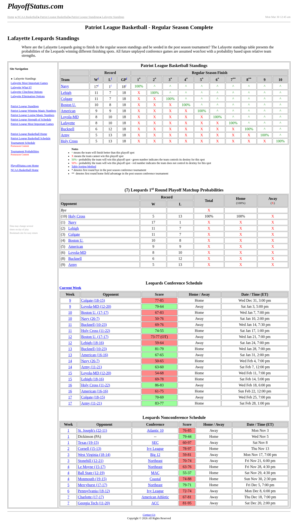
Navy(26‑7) (90, 319)
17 (70, 397)
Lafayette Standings (111, 17)
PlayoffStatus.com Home (25, 165)
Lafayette (68, 123)
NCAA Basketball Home (24, 170)
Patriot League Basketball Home (29, 134)
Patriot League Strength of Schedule (31, 119)
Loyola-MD (69, 117)
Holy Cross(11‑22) (95, 331)
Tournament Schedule (23, 142)
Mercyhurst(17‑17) (92, 485)
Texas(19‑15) (88, 443)
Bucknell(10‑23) (94, 325)
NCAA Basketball (26, 17)
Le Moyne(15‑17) (91, 467)
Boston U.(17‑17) (94, 313)
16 (70, 385)
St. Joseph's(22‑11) (92, 430)
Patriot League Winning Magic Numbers (33, 110)
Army (65, 135)
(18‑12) (94, 491)
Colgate (66, 99)
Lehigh (66, 93)
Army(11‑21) (91, 367)
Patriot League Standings (84, 17)
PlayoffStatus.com (35, 6)
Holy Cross (69, 141)
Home (10, 17)
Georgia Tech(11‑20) (94, 503)
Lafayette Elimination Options (28, 96)
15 (70, 373)
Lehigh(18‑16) (92, 343)
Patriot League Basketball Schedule (31, 138)
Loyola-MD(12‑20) (96, 306)
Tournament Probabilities (25, 151)
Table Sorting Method (83, 166)
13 (70, 349)
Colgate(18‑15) (93, 300)
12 (70, 337)
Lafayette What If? (21, 87)
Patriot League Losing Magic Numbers (32, 115)
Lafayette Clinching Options (27, 92)
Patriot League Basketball (53, 17)
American (68, 111)
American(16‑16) (94, 355)
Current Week (70, 288)
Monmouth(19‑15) (92, 479)
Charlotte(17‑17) (91, 497)
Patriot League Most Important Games (32, 124)
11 (70, 325)
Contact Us (149, 514)
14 (70, 361)
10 (70, 313)
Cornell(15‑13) (89, 449)
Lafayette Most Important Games (29, 83)
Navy (65, 86)
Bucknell (67, 129)
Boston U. (68, 105)
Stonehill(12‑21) (90, 461)
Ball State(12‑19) (91, 473)
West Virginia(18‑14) (94, 455)
